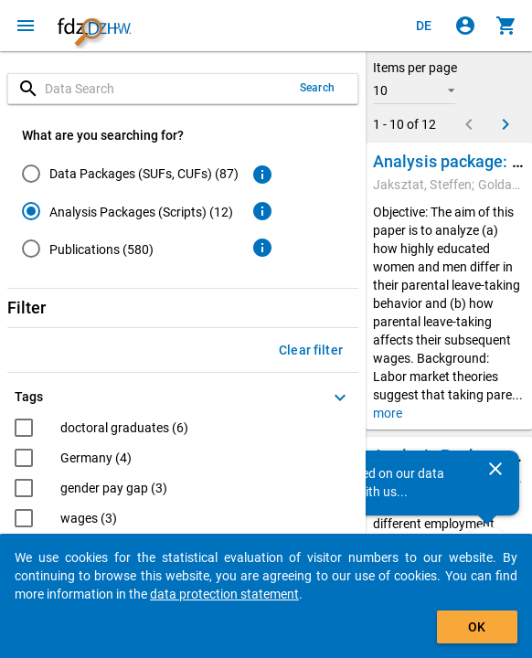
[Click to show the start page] (94, 25)
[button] (414, 90)
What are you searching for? (103, 135)
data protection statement (224, 594)
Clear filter (311, 350)
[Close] (495, 469)
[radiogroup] (130, 215)
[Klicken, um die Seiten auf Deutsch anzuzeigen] (424, 25)
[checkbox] (101, 430)
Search (317, 87)
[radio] (130, 173)
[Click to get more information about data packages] (262, 174)
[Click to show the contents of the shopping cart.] (506, 25)
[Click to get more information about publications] (262, 247)
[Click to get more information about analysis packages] (262, 211)
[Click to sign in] (465, 25)
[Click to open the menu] (25, 25)
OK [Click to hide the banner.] (476, 627)
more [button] (387, 413)
